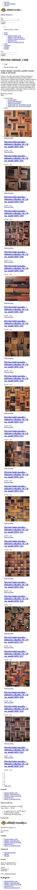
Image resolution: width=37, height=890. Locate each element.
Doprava (6, 5)
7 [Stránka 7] (4, 782)
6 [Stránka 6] (4, 781)
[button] (8, 138)
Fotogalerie (7, 45)
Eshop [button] (6, 34)
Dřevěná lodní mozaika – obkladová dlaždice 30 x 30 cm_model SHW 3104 (16, 199)
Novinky (6, 47)
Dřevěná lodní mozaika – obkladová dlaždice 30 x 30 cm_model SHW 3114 (16, 474)
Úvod (5, 32)
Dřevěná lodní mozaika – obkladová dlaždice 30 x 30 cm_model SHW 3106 (16, 254)
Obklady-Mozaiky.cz (6, 14)
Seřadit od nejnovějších (14, 103)
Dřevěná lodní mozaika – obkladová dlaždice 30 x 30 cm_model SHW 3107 (16, 309)
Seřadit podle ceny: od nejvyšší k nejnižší (19, 106)
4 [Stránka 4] (4, 778)
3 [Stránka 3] (4, 776)
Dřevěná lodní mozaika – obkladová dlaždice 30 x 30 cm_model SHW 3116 (16, 584)
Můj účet (6, 2)
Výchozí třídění (12, 100)
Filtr (21, 806)
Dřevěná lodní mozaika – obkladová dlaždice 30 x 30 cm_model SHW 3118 (16, 694)
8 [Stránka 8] (4, 784)
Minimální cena (5, 806)
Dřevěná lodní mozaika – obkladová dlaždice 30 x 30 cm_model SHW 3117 (16, 639)
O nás (5, 44)
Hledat (3, 23)
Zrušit (6, 108)
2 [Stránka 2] (4, 774)
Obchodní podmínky (10, 4)
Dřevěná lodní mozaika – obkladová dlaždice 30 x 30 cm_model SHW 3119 (16, 749)
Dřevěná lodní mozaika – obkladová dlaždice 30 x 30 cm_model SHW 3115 (16, 529)
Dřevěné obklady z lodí (14, 36)
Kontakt (6, 48)
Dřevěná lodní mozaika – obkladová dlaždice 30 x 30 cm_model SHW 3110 (16, 364)
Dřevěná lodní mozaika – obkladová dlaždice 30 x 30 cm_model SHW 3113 (16, 419)
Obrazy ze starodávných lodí (16, 42)
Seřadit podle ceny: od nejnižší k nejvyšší (19, 104)
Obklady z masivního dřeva (15, 37)
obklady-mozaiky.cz (10, 873)
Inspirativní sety (12, 40)
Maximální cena (14, 806)
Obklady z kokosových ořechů (16, 39)
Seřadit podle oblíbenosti (15, 101)
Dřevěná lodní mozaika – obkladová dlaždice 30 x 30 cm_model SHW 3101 (16, 144)
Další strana (7, 786)
